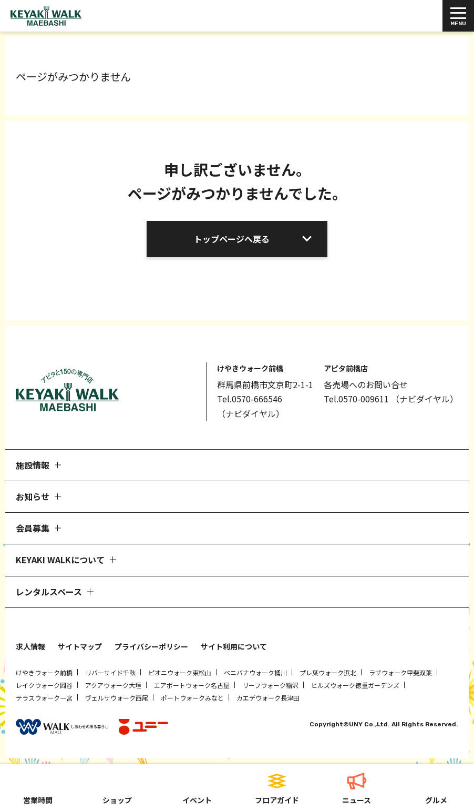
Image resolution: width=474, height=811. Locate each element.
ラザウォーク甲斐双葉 (400, 672)
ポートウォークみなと (192, 697)
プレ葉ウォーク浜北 (328, 672)
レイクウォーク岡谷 (44, 685)
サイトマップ (80, 646)
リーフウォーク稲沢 (270, 685)
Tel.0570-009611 (356, 398)
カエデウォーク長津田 (268, 697)
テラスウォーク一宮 (44, 697)
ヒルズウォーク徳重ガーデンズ (355, 685)
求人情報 (30, 646)
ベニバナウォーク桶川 (255, 672)
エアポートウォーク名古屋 (192, 685)
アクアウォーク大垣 (113, 685)
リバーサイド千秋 (110, 672)
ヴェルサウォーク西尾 (116, 697)
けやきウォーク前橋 (44, 672)
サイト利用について (234, 646)
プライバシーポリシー (151, 646)
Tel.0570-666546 (249, 398)
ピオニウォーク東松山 (179, 672)
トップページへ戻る (232, 238)
